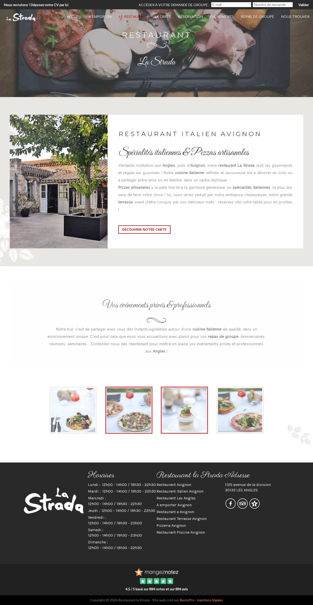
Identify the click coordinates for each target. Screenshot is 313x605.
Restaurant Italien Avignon (179, 491)
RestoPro (187, 600)
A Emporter (100, 16)
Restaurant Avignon (173, 484)
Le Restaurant (133, 16)
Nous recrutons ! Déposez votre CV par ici (36, 5)
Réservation (190, 16)
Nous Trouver (295, 16)
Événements (222, 16)
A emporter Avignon (174, 505)
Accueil (74, 16)
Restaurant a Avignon (175, 511)
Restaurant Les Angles (176, 498)
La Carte (163, 16)
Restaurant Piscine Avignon (180, 532)
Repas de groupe (257, 16)
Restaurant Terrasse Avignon (181, 518)
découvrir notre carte (144, 229)
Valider (303, 5)
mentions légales (210, 600)
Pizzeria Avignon (171, 525)
